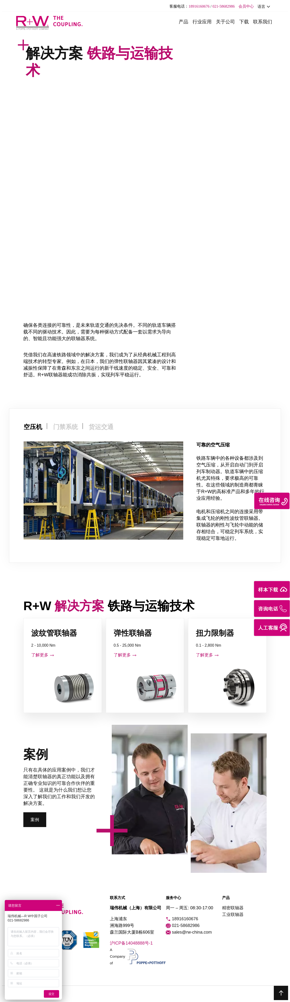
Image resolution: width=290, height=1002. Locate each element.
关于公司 (225, 21)
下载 (244, 21)
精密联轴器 (233, 907)
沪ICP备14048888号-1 (131, 943)
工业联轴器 (233, 914)
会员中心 (246, 6)
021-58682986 (224, 6)
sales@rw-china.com (189, 932)
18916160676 (198, 6)
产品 (183, 21)
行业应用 (202, 21)
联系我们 (262, 21)
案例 (35, 819)
